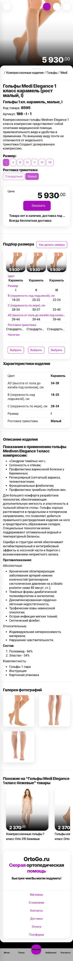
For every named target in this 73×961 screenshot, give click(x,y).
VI (42, 162)
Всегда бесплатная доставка (30, 220)
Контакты (36, 910)
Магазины (36, 894)
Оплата (36, 926)
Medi (63, 73)
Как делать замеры (52, 244)
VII (49, 162)
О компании (36, 902)
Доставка (36, 918)
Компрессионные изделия (24, 73)
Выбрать (16, 350)
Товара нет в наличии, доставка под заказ (40, 216)
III (20, 162)
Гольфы (52, 73)
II (13, 162)
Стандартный (13, 176)
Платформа (36, 934)
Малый (32, 176)
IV (27, 162)
